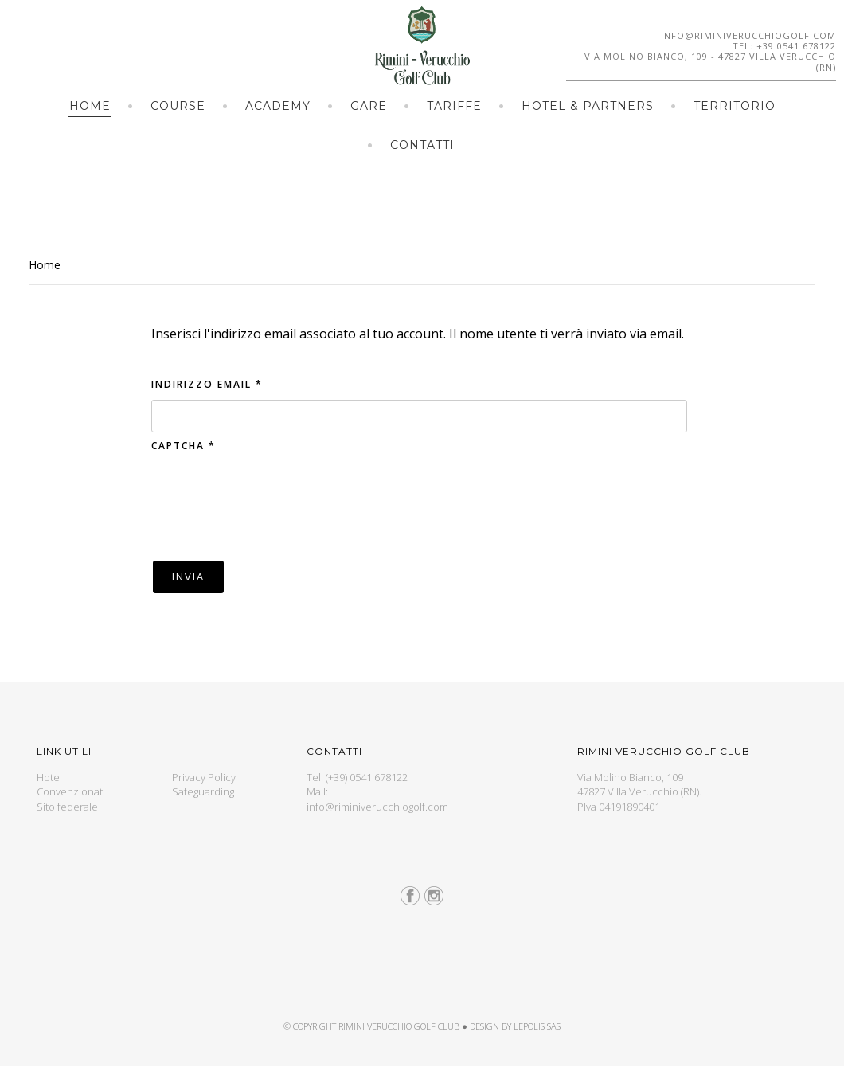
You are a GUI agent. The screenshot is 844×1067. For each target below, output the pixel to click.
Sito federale (67, 806)
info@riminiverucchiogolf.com (748, 35)
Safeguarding (203, 791)
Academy (278, 106)
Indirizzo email (207, 384)
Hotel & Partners (588, 106)
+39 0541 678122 (796, 46)
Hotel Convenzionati (71, 784)
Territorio (735, 106)
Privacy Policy (204, 777)
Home (90, 106)
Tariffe (454, 106)
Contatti (422, 145)
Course (177, 106)
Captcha (183, 445)
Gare (368, 106)
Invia (188, 576)
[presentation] (272, 504)
